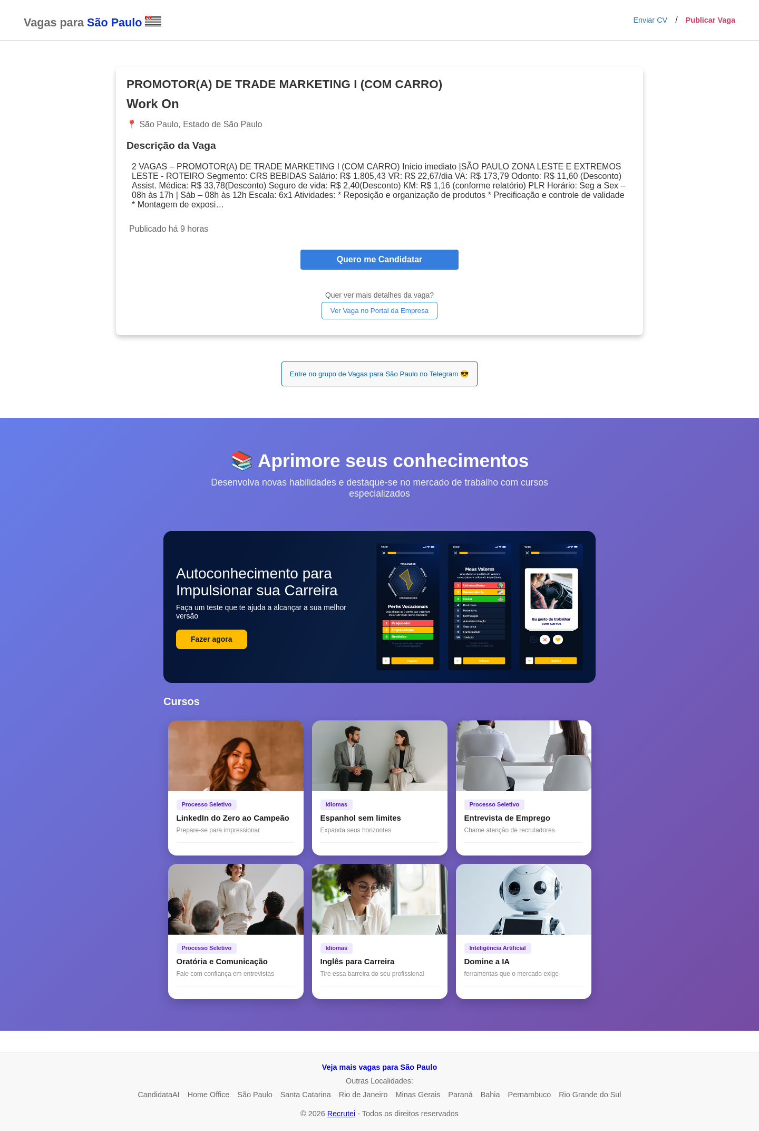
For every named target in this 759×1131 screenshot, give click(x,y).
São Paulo (254, 1094)
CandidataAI (158, 1094)
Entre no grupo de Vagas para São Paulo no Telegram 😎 (379, 374)
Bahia (490, 1094)
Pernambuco (529, 1094)
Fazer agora (211, 639)
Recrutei (341, 1113)
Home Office (209, 1094)
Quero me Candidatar (380, 259)
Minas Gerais (418, 1094)
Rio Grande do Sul (590, 1094)
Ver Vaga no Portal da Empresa (379, 311)
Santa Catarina (305, 1094)
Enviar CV (650, 20)
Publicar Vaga (710, 20)
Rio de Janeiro (363, 1094)
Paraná (460, 1094)
